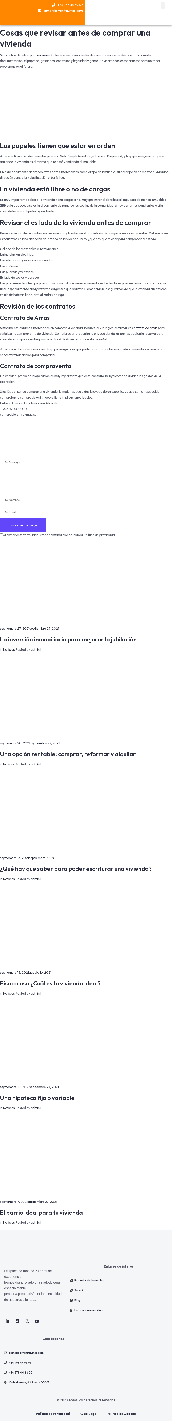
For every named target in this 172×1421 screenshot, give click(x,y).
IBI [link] (3, 205)
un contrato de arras (142, 328)
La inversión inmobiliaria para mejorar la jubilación (68, 639)
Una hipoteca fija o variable (37, 1097)
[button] (163, 5)
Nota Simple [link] (68, 156)
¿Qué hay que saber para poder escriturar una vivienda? (76, 868)
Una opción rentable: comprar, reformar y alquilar (68, 754)
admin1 (36, 649)
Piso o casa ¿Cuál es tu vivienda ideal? (50, 983)
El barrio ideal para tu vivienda (41, 1212)
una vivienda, (45, 55)
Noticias (9, 649)
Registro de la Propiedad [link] (104, 156)
